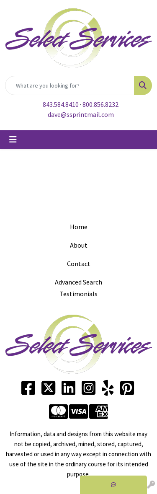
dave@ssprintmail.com (81, 114)
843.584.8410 (61, 104)
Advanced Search (78, 282)
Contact (78, 263)
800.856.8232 (100, 104)
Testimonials (78, 294)
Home (79, 226)
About (79, 245)
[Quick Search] (69, 85)
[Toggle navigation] (13, 139)
